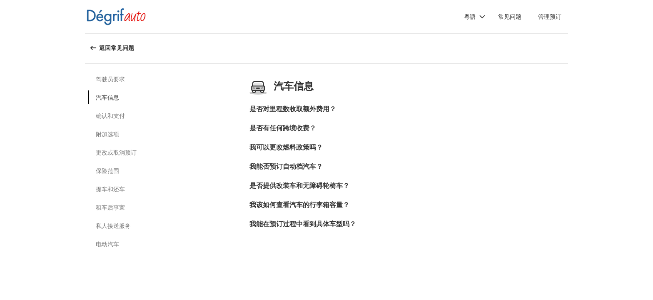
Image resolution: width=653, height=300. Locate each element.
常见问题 (509, 16)
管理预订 (549, 16)
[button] (474, 16)
